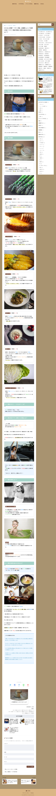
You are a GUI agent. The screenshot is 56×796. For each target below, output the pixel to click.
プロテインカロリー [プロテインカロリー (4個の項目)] (41, 42)
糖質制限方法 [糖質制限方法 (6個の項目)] (45, 66)
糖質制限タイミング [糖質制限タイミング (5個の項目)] (41, 64)
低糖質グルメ (42, 123)
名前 (5, 752)
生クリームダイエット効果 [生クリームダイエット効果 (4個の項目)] (48, 59)
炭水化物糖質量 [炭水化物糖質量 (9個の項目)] (47, 57)
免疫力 (41, 125)
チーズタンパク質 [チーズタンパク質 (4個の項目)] (46, 35)
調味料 (33, 706)
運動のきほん (36, 3)
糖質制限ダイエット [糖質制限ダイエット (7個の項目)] (48, 64)
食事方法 (42, 169)
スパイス (42, 144)
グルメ (41, 104)
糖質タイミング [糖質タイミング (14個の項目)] (47, 62)
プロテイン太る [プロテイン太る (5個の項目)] (46, 44)
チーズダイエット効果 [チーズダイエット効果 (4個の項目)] (42, 37)
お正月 (41, 112)
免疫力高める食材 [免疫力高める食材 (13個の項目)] (41, 48)
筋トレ (41, 132)
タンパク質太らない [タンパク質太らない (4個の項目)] (41, 33)
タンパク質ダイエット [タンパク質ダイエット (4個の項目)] (49, 31)
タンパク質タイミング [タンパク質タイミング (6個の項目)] (42, 31)
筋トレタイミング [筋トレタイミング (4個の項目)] (41, 62)
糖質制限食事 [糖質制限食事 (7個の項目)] (50, 66)
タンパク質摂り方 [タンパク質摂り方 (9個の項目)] (47, 33)
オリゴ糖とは (15, 710)
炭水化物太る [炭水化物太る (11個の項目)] (46, 53)
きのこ (41, 141)
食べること (28, 1)
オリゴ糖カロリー (30, 710)
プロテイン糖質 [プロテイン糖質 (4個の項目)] (41, 46)
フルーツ (42, 150)
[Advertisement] (28, 14)
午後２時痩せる (42, 127)
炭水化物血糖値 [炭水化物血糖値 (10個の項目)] (41, 59)
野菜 (41, 167)
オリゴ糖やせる (22, 710)
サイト (5, 761)
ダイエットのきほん (29, 3)
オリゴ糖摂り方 (22, 711)
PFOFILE (42, 3)
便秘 (41, 116)
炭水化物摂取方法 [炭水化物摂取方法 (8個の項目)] (46, 55)
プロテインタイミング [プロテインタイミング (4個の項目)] (48, 42)
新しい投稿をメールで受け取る (11, 771)
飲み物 (41, 171)
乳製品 (41, 154)
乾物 (40, 121)
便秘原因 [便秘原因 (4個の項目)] (45, 46)
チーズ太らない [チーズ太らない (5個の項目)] (48, 37)
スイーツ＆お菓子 (43, 106)
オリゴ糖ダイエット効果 (13, 711)
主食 (41, 152)
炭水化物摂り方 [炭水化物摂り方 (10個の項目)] (41, 55)
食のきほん (41, 136)
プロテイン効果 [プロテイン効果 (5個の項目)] (41, 44)
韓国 (41, 110)
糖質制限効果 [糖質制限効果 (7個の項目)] (40, 66)
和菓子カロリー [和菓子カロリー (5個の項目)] (47, 48)
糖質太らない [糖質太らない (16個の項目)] (40, 68)
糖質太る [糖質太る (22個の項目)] (45, 68)
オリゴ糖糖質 (25, 713)
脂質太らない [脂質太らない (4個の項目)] (49, 68)
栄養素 (41, 158)
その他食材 (42, 142)
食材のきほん (14, 3)
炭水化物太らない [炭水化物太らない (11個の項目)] (41, 53)
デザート (42, 146)
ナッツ (41, 148)
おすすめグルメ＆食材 (44, 102)
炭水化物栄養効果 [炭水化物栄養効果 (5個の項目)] (41, 57)
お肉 (41, 139)
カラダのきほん (21, 3)
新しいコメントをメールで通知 (11, 769)
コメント (6, 743)
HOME (28, 790)
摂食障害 (41, 130)
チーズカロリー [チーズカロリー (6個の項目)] (41, 35)
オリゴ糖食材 (31, 713)
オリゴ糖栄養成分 (30, 711)
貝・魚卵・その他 (43, 165)
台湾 (41, 108)
